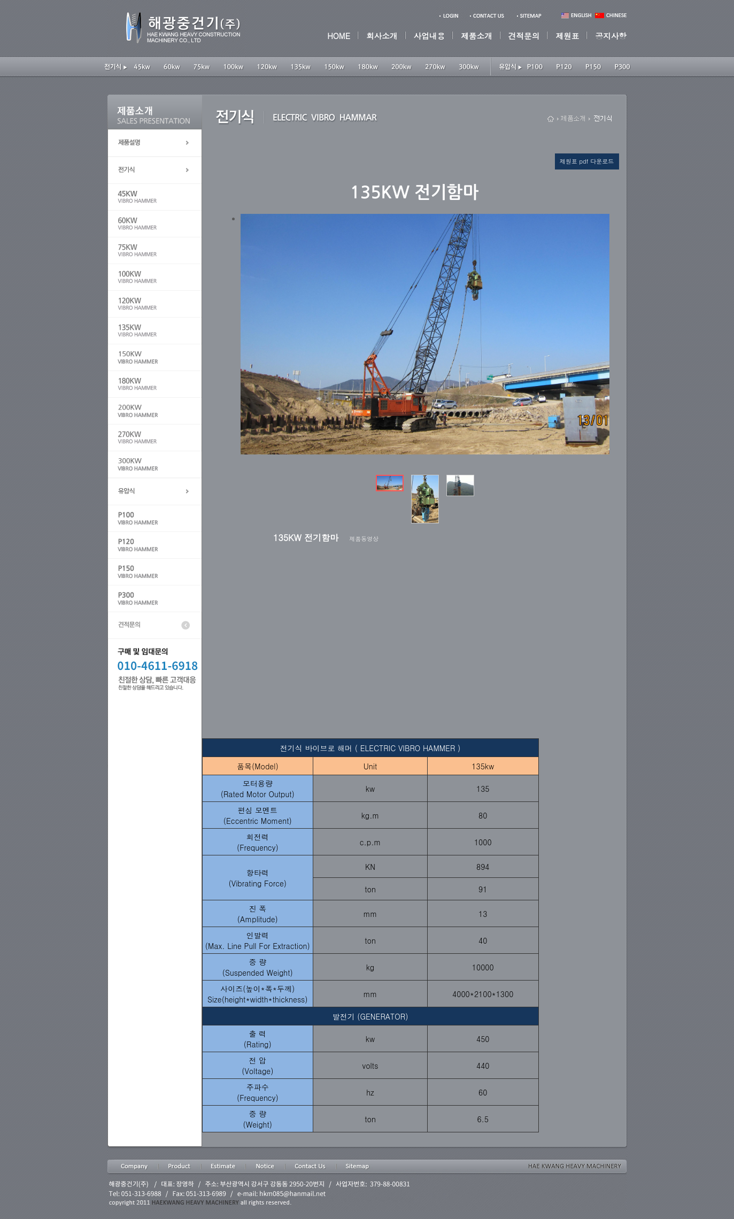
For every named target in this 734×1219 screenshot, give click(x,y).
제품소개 (476, 35)
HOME (338, 35)
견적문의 (524, 35)
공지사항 (611, 35)
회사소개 (382, 35)
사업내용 (429, 35)
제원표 (567, 35)
